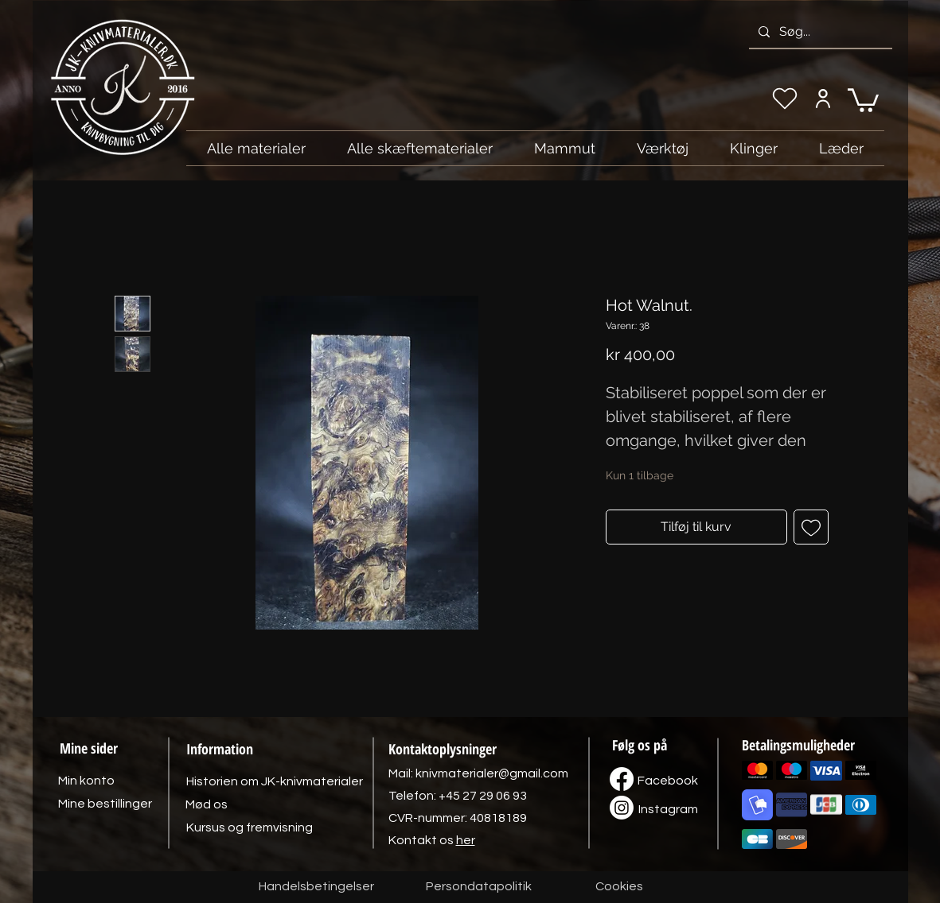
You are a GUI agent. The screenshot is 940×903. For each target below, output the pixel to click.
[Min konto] (823, 98)
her (465, 840)
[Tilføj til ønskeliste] (811, 527)
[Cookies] (619, 887)
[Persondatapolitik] (479, 887)
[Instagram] (668, 809)
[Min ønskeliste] (785, 98)
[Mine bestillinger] (105, 804)
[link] (863, 99)
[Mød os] (206, 804)
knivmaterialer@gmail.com (491, 773)
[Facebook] (667, 780)
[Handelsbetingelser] (316, 887)
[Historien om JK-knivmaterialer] (274, 781)
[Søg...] (819, 32)
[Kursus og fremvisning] (249, 827)
